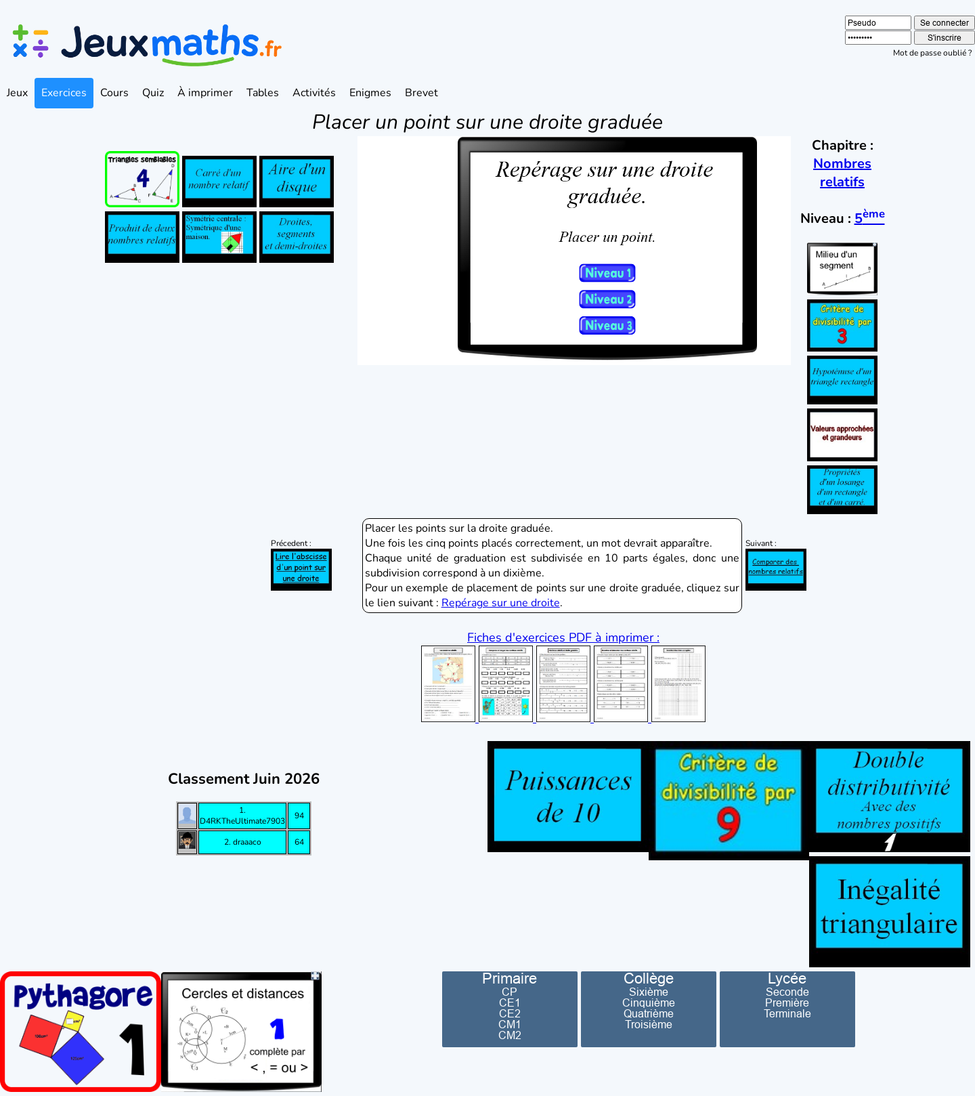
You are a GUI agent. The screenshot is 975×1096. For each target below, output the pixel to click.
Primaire (509, 978)
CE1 (510, 1002)
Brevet (421, 92)
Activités (314, 92)
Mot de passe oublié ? (932, 52)
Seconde (787, 991)
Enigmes (370, 92)
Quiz (153, 92)
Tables (262, 92)
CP (509, 991)
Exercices (64, 92)
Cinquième (648, 1002)
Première (787, 1002)
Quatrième (649, 1013)
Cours (114, 92)
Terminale (787, 1013)
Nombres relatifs (842, 172)
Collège (649, 978)
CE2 (510, 1013)
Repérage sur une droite (500, 602)
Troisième (648, 1024)
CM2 (509, 1035)
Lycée (787, 978)
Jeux (17, 92)
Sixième (648, 991)
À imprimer (205, 92)
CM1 (509, 1024)
